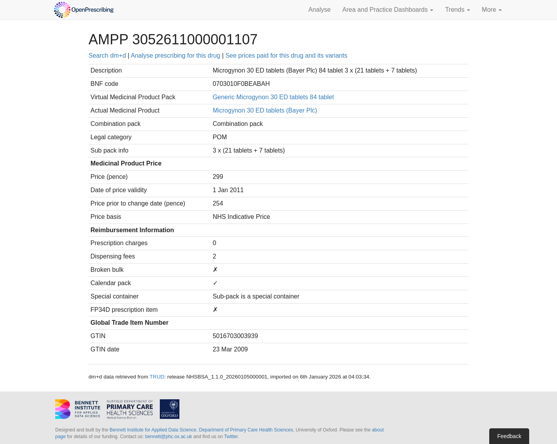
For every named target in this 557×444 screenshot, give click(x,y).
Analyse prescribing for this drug (176, 55)
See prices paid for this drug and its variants (286, 55)
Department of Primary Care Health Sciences (246, 430)
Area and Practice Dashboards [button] (387, 9)
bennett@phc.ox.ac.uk (168, 436)
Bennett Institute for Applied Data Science (153, 430)
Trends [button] (457, 9)
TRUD (157, 377)
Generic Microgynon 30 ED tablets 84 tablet (273, 97)
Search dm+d (107, 55)
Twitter (231, 436)
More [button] (492, 9)
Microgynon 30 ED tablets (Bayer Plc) (265, 110)
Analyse (319, 9)
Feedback (509, 436)
